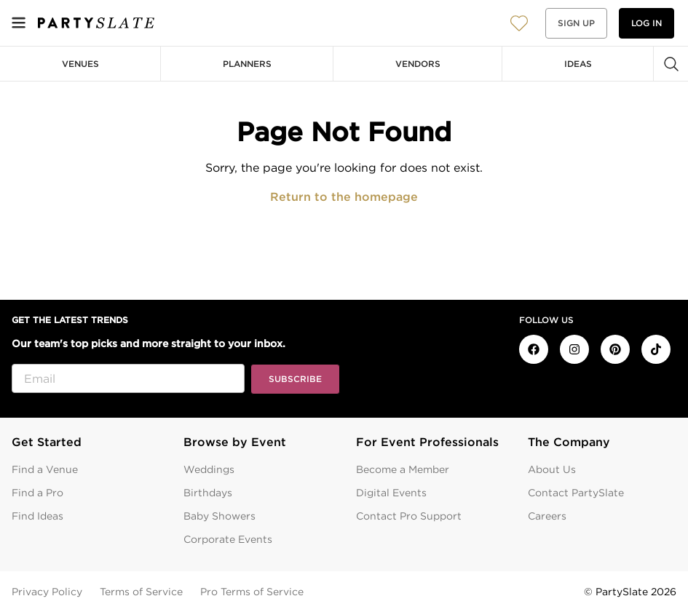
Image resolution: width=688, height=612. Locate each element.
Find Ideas (37, 516)
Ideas (578, 63)
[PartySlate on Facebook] (533, 349)
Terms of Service (141, 591)
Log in (646, 22)
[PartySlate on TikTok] (656, 349)
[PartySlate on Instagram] (574, 349)
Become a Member (402, 469)
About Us (552, 469)
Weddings (208, 469)
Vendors (417, 63)
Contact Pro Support (409, 516)
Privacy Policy (47, 591)
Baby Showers (219, 516)
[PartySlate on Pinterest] (615, 349)
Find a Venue (45, 469)
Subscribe (295, 378)
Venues (80, 63)
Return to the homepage (344, 197)
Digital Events (391, 492)
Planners (247, 63)
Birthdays (207, 492)
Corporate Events (227, 539)
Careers (547, 516)
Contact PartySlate (576, 492)
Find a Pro (37, 492)
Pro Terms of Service (252, 591)
